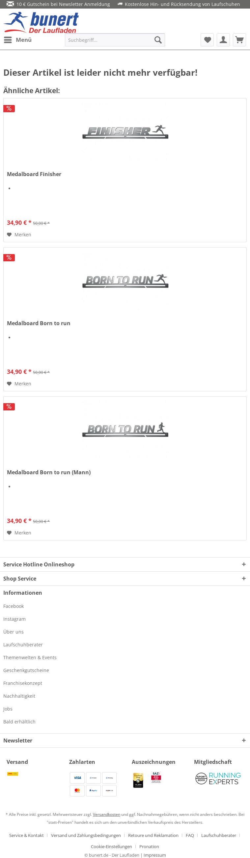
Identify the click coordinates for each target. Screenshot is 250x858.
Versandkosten (106, 814)
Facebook (13, 606)
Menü (18, 39)
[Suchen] (158, 39)
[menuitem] (17, 39)
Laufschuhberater (23, 644)
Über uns (13, 632)
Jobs (8, 709)
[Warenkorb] (239, 39)
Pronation (149, 846)
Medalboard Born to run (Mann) (49, 472)
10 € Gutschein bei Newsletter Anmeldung (58, 4)
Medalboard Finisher (34, 174)
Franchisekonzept (22, 683)
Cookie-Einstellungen (111, 846)
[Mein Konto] (223, 39)
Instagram (14, 619)
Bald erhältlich (19, 721)
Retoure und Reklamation (153, 835)
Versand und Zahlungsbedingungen (86, 835)
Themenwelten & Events (30, 657)
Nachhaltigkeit (19, 696)
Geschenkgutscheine (26, 670)
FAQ (190, 835)
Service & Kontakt (26, 835)
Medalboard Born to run (38, 323)
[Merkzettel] (207, 39)
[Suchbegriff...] (115, 39)
